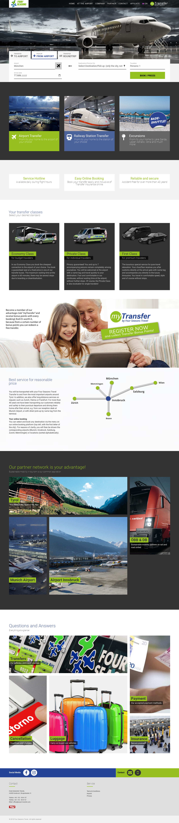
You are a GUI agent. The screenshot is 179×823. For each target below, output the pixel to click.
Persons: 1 (135, 66)
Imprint (89, 793)
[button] (173, 817)
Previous (6, 28)
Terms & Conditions (93, 791)
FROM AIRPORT (43, 55)
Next (173, 28)
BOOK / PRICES (147, 75)
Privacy (89, 796)
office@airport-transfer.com (21, 802)
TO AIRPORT (19, 55)
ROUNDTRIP (67, 55)
